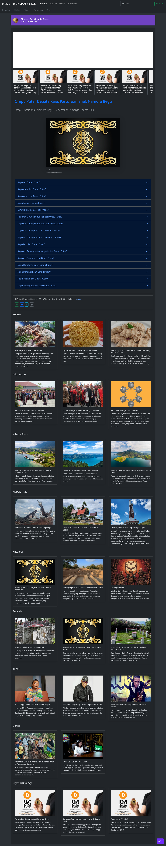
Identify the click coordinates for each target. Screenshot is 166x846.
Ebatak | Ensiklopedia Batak (19, 3)
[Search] (136, 3)
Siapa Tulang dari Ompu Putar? (33, 278)
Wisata (62, 3)
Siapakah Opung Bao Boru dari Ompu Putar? (39, 237)
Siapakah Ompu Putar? (29, 182)
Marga (27, 10)
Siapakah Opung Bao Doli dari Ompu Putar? (39, 230)
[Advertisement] (83, 50)
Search (159, 3)
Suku (49, 10)
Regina (78, 299)
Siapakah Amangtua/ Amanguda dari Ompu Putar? (42, 251)
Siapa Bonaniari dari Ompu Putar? (34, 271)
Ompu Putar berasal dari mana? (33, 209)
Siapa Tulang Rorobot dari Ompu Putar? (37, 285)
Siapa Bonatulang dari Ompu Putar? (35, 265)
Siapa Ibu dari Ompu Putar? (31, 203)
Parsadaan (38, 10)
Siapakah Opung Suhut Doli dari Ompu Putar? (40, 216)
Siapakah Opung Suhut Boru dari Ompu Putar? (40, 223)
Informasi (72, 3)
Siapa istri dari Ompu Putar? (31, 244)
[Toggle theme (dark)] (160, 841)
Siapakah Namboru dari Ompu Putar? (36, 258)
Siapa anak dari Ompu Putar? (32, 189)
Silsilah (17, 10)
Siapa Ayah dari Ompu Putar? (32, 196)
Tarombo (43, 3)
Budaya (53, 3)
